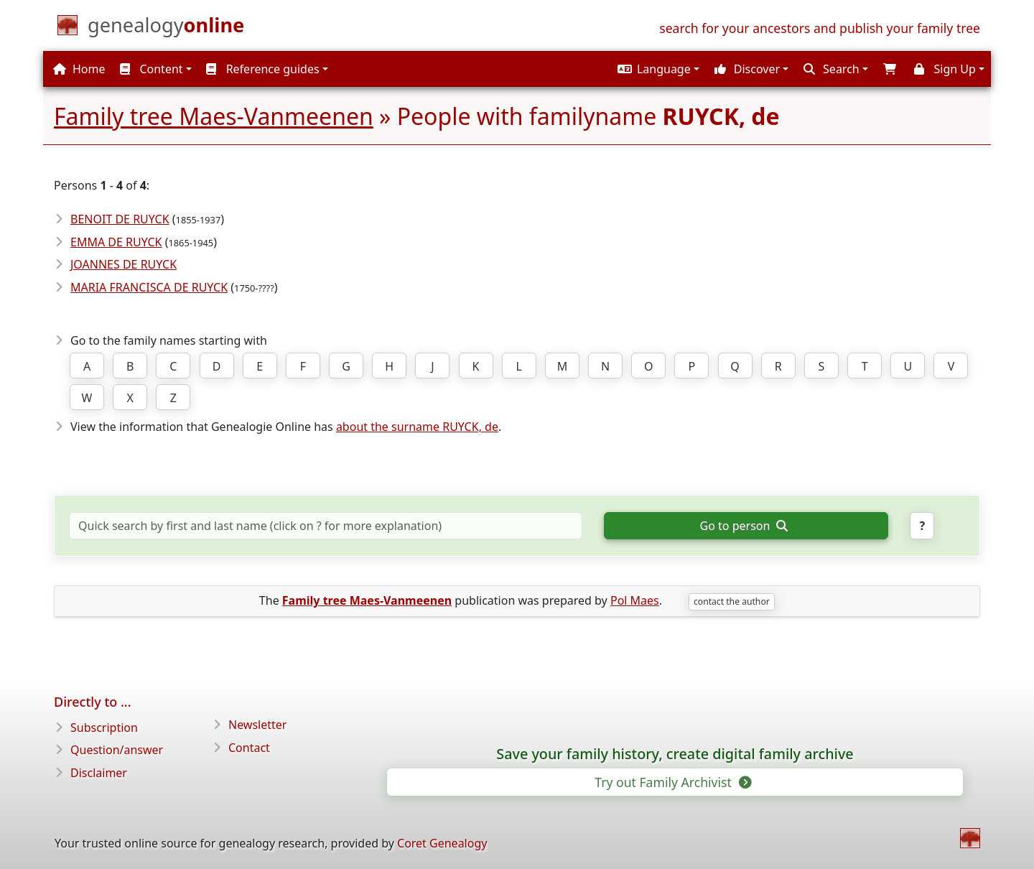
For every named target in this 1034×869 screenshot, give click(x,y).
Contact (249, 748)
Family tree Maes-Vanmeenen (213, 116)
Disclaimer (98, 773)
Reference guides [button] (262, 69)
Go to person (744, 526)
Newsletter (257, 725)
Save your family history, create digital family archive (674, 754)
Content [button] (151, 69)
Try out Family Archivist (672, 782)
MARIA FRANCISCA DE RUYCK (149, 287)
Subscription (104, 727)
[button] (656, 69)
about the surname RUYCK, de (417, 426)
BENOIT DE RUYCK (119, 219)
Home (79, 69)
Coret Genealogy (442, 843)
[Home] (166, 28)
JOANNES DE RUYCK (123, 264)
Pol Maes (634, 600)
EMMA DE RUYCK (116, 242)
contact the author (732, 601)
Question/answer (116, 750)
